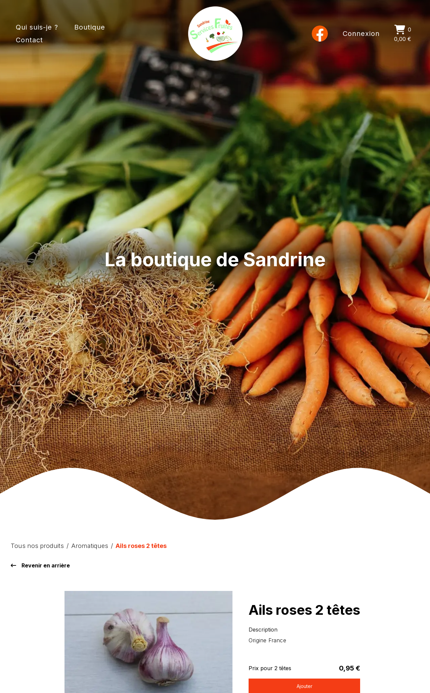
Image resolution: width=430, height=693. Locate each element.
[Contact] (132, 33)
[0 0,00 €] (403, 33)
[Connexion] (361, 33)
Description (263, 629)
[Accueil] (215, 33)
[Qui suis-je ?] (36, 33)
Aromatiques (89, 545)
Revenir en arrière (40, 565)
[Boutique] (89, 33)
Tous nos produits (37, 545)
